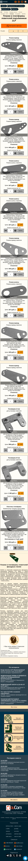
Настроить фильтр (15, 26)
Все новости (14, 799)
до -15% (20, 66)
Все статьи (14, 707)
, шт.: (14, 68)
